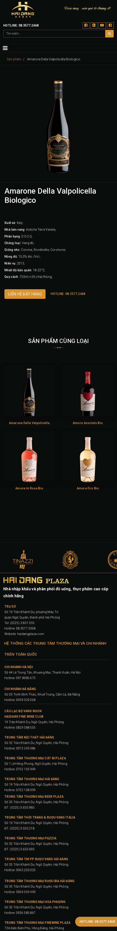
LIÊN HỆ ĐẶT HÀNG (25, 294)
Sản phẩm (14, 59)
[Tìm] (109, 33)
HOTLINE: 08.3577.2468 (97, 921)
